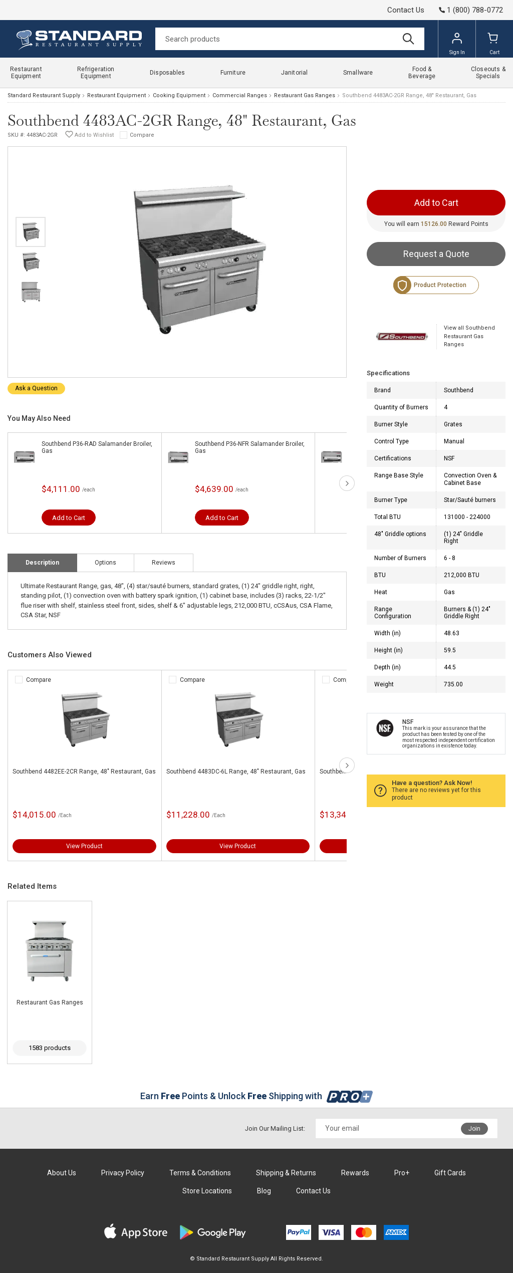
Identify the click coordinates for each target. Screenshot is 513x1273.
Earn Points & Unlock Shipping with (256, 1096)
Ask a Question (36, 388)
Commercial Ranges (239, 95)
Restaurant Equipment (116, 95)
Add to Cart (68, 518)
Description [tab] (42, 562)
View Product (84, 846)
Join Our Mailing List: (275, 1128)
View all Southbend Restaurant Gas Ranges (469, 336)
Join (474, 1128)
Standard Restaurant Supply (44, 95)
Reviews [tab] (163, 562)
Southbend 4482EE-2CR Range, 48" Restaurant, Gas (84, 771)
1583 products (50, 1048)
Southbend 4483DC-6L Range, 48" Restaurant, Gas (236, 771)
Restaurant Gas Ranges (304, 95)
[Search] (289, 39)
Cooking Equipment (179, 95)
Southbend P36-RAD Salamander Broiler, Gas (97, 447)
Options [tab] (105, 562)
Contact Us (405, 10)
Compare (142, 135)
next (347, 483)
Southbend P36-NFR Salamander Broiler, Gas (250, 447)
